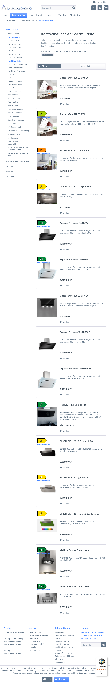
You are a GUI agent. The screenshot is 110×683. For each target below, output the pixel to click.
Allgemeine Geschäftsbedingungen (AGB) (64, 635)
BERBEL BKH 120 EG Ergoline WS (75, 187)
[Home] (5, 15)
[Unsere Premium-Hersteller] (42, 15)
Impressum (60, 662)
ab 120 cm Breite (15, 61)
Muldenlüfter (13, 105)
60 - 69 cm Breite (15, 44)
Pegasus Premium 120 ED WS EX (75, 368)
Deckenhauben (14, 98)
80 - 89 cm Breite (15, 51)
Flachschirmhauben (16, 109)
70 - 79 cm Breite (15, 47)
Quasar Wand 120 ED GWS (72, 114)
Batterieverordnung (63, 644)
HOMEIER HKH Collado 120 (73, 405)
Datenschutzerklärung (64, 656)
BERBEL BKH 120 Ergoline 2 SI (74, 477)
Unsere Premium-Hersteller (17, 161)
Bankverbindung (62, 641)
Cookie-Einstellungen (64, 647)
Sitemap (58, 650)
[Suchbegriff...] (58, 7)
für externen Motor (16, 81)
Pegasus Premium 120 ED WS (74, 259)
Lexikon (9, 171)
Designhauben (14, 134)
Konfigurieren (61, 679)
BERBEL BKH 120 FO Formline (74, 150)
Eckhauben (12, 123)
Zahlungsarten (35, 650)
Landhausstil (13, 138)
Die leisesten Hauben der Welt (18, 154)
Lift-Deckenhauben (16, 127)
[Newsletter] (91, 644)
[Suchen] (73, 7)
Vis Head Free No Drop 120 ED (74, 586)
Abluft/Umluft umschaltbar (13, 142)
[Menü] (106, 658)
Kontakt (32, 647)
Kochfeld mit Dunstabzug (18, 130)
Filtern (43, 66)
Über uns (59, 659)
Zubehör (9, 166)
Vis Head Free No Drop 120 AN (74, 550)
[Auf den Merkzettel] (64, 104)
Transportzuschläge (37, 644)
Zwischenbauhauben (16, 120)
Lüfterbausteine (14, 116)
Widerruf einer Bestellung (40, 635)
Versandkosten (35, 641)
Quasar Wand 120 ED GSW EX (74, 296)
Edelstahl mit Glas (15, 78)
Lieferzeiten (34, 638)
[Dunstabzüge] (18, 15)
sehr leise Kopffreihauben (18, 64)
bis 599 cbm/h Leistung (17, 68)
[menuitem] (58, 7)
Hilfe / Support (35, 632)
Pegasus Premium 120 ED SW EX (75, 332)
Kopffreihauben (14, 37)
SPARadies (10, 176)
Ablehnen (47, 679)
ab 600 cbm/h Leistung (17, 71)
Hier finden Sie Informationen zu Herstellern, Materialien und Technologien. (93, 635)
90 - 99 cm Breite (15, 54)
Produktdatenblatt (43, 117)
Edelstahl (12, 74)
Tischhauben (13, 102)
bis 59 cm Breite (14, 41)
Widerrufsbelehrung (63, 653)
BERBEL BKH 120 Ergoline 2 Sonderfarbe (79, 514)
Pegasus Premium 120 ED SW (74, 223)
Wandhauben (13, 34)
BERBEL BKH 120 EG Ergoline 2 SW (76, 441)
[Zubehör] (62, 15)
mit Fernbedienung (16, 84)
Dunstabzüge (12, 29)
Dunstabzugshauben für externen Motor (18, 148)
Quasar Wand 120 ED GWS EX (74, 78)
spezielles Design (15, 88)
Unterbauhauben (15, 112)
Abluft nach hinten (15, 91)
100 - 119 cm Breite (16, 58)
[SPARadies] (75, 15)
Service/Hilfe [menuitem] (99, 2)
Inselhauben (13, 94)
